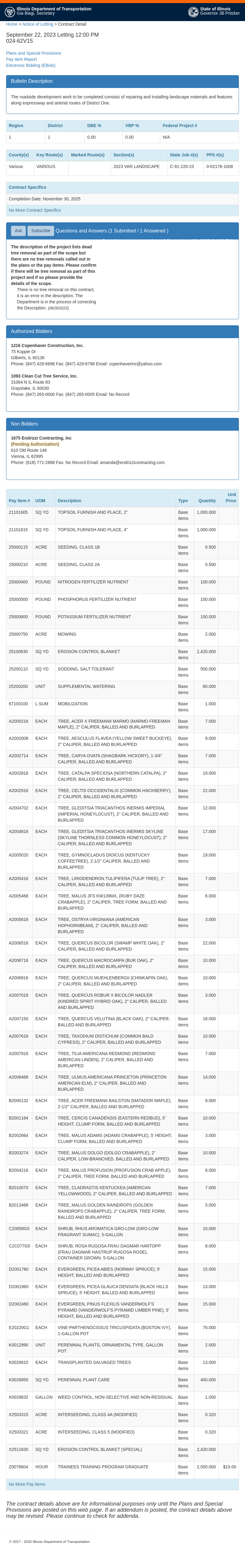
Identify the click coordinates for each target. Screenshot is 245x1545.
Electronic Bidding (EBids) (30, 65)
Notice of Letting (37, 24)
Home (11, 24)
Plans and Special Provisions (33, 53)
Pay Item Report (21, 59)
